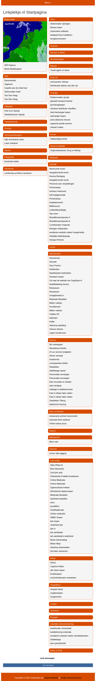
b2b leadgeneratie (57, 195)
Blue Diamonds (57, 469)
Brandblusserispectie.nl (59, 217)
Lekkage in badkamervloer (61, 389)
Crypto (53, 604)
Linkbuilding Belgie (57, 210)
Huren (53, 134)
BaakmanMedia (51, 678)
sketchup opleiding (57, 325)
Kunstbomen (55, 307)
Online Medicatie (57, 480)
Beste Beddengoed (12, 69)
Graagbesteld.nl (56, 295)
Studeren (54, 610)
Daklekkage (55, 639)
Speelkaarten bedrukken (60, 273)
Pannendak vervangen (59, 374)
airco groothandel (58, 643)
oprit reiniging (55, 386)
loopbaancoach (56, 202)
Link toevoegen (47, 658)
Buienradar (9, 19)
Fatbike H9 (54, 314)
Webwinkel (54, 437)
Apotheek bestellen (58, 499)
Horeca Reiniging (57, 176)
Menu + (48, 3)
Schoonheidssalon (13, 135)
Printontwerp (55, 187)
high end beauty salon (14, 139)
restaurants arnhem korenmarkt (63, 416)
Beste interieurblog (58, 540)
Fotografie (9, 157)
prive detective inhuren (60, 120)
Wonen (52, 340)
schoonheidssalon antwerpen (63, 578)
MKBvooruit (54, 206)
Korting (7, 128)
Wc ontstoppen (56, 344)
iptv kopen (54, 521)
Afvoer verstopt (56, 356)
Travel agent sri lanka (59, 70)
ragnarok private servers (61, 123)
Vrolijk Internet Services (71, 678)
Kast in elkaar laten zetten (60, 393)
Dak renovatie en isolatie (60, 382)
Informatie (55, 460)
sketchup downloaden (60, 547)
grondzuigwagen (57, 105)
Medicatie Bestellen (58, 299)
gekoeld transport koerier (61, 101)
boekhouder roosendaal (60, 628)
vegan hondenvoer (57, 333)
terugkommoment (58, 39)
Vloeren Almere (56, 329)
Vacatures (9, 168)
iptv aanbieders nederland (61, 536)
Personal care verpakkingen (61, 184)
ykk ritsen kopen (57, 570)
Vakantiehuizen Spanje (14, 114)
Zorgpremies (56, 597)
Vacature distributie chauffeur (63, 108)
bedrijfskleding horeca (59, 284)
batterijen (53, 318)
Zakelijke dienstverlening (62, 624)
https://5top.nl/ (56, 465)
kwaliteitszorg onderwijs (60, 632)
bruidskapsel (56, 574)
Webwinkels (55, 254)
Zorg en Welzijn (57, 146)
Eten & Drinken (56, 411)
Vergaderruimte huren (59, 172)
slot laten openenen (59, 551)
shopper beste (56, 589)
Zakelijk (53, 164)
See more (53, 214)
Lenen (52, 247)
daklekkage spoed (57, 371)
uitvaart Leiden (56, 127)
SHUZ (53, 563)
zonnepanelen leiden (58, 363)
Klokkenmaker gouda (59, 97)
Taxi (6, 76)
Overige (54, 93)
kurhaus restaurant (57, 191)
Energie (54, 617)
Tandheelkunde (57, 510)
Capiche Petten (57, 566)
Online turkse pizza (57, 423)
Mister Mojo (55, 544)
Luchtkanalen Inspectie (59, 225)
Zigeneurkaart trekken (60, 487)
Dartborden (54, 269)
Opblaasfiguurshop (58, 139)
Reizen (53, 66)
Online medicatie (57, 514)
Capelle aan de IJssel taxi (15, 88)
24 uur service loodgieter (60, 352)
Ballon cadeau (55, 303)
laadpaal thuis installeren (61, 35)
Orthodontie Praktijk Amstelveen (64, 476)
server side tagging (57, 453)
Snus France (55, 265)
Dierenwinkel (10, 80)
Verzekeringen (57, 59)
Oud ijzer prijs (56, 472)
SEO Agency (10, 65)
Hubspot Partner (56, 240)
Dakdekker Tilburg (57, 401)
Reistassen (54, 288)
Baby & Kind (56, 650)
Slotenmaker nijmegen (60, 24)
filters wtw (53, 442)
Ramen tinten (56, 27)
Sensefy (53, 262)
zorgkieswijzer (56, 593)
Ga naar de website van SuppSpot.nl (65, 280)
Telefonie (53, 158)
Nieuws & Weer (57, 52)
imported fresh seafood (59, 420)
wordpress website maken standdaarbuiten (69, 636)
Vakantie (8, 106)
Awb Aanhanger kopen (60, 112)
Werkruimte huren (57, 169)
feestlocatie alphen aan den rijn (64, 86)
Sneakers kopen (56, 277)
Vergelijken (55, 585)
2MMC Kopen (56, 517)
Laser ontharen (11, 143)
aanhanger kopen (58, 116)
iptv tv (53, 529)
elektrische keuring (57, 404)
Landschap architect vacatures (18, 173)
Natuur (52, 431)
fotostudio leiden (11, 161)
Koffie (51, 322)
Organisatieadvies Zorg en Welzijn (65, 150)
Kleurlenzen (54, 258)
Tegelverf (8, 84)
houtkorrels (54, 359)
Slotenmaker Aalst (12, 92)
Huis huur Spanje (12, 111)
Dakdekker (54, 367)
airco (52, 502)
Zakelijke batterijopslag (59, 236)
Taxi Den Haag (11, 95)
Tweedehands (11, 122)
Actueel (53, 46)
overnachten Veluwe (59, 82)
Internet (53, 449)
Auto (52, 19)
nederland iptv (56, 525)
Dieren (7, 150)
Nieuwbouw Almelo (57, 348)
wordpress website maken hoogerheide (66, 232)
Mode (53, 558)
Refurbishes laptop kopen (61, 491)
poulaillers (54, 506)
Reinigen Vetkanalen (58, 229)
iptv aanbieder (56, 532)
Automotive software (59, 31)
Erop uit (54, 77)
